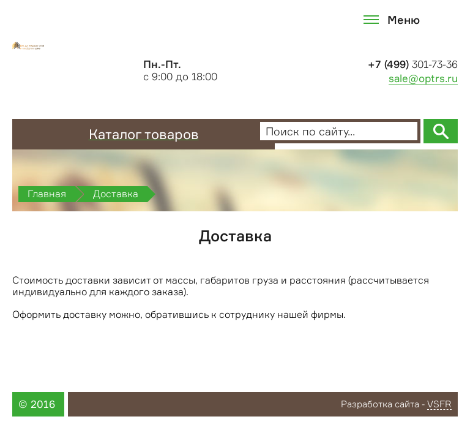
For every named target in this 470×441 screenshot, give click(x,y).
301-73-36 (413, 64)
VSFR (439, 405)
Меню (403, 19)
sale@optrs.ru (423, 78)
